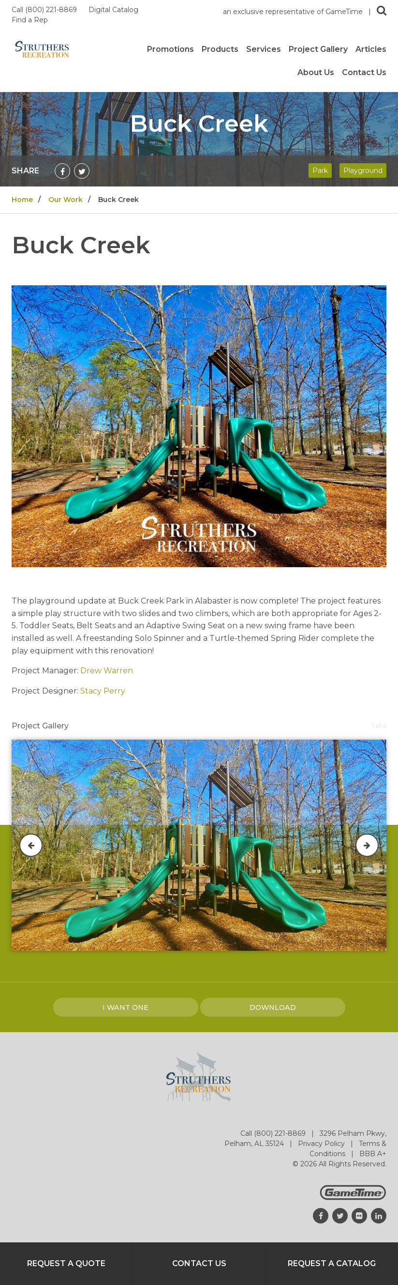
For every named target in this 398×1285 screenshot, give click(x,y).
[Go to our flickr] (359, 1215)
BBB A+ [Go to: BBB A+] (372, 1153)
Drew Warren (106, 670)
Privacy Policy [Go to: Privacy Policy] (322, 1143)
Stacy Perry (102, 691)
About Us (315, 73)
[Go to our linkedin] (378, 1215)
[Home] (42, 48)
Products (220, 49)
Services (263, 49)
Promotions (170, 49)
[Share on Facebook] (62, 171)
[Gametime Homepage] (353, 1197)
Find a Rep (30, 19)
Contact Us (364, 73)
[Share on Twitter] (81, 171)
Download (273, 1007)
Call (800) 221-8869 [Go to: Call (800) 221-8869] (274, 1133)
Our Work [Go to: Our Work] (65, 199)
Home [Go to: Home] (22, 199)
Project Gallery (318, 49)
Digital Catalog (114, 9)
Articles (370, 49)
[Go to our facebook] (320, 1215)
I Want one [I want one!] (125, 1007)
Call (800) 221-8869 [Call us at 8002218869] (45, 9)
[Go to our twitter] (340, 1215)
